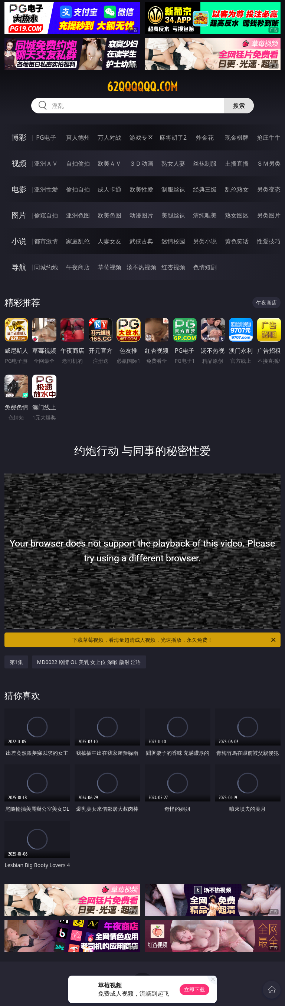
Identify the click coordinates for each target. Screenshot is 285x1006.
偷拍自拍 (78, 189)
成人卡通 (109, 189)
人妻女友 (109, 241)
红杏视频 (173, 267)
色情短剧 (205, 267)
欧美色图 (109, 215)
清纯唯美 (205, 215)
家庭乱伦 (78, 241)
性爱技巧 (269, 241)
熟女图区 (237, 215)
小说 (19, 241)
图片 (19, 215)
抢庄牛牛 (269, 137)
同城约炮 (46, 267)
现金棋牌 (237, 137)
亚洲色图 (78, 215)
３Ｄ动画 (141, 163)
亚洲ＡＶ (46, 163)
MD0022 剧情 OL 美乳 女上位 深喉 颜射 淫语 (89, 661)
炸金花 (205, 137)
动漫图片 (141, 215)
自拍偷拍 (78, 163)
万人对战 (109, 137)
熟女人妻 (173, 163)
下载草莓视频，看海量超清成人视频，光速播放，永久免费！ (174, 639)
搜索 (239, 106)
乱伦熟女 (237, 189)
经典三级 (205, 189)
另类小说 (205, 241)
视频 (19, 163)
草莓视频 (109, 267)
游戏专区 (141, 137)
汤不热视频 (141, 267)
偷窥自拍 (46, 215)
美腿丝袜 (173, 215)
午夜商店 (78, 267)
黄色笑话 (237, 241)
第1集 (16, 661)
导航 (19, 267)
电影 (19, 189)
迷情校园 (173, 241)
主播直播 (237, 163)
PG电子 (46, 137)
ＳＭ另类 (269, 163)
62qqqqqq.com (142, 86)
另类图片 (269, 215)
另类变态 (269, 189)
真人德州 (78, 137)
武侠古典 (141, 241)
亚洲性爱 (46, 189)
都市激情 (46, 241)
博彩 (19, 137)
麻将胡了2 (173, 137)
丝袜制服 (205, 163)
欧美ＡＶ (109, 163)
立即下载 (194, 989)
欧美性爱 (141, 189)
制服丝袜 (173, 189)
